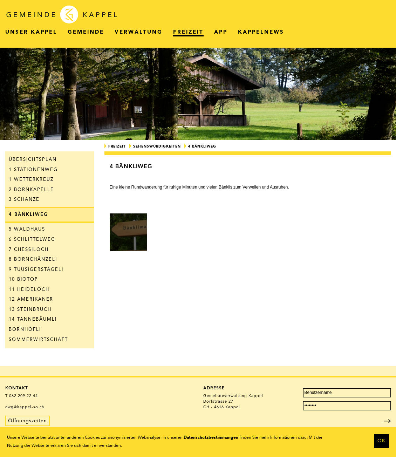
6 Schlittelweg (32, 239)
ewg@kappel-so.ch (24, 407)
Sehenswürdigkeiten (157, 146)
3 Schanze (24, 199)
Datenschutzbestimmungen (211, 438)
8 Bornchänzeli (33, 259)
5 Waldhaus (27, 229)
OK (381, 440)
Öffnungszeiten (27, 420)
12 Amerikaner (31, 299)
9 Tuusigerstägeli (36, 269)
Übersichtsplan (33, 159)
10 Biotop (23, 279)
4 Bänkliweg (28, 214)
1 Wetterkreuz (31, 179)
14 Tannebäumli (33, 319)
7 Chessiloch (29, 249)
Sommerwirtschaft (38, 339)
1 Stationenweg (33, 170)
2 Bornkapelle (31, 189)
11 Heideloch (29, 289)
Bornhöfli (25, 329)
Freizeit (117, 146)
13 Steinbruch (30, 309)
